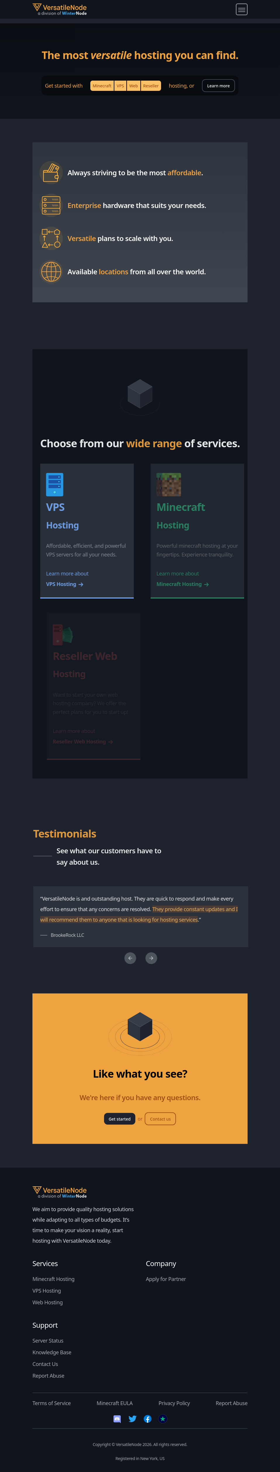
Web (133, 86)
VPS (120, 86)
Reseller (151, 86)
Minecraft (102, 86)
